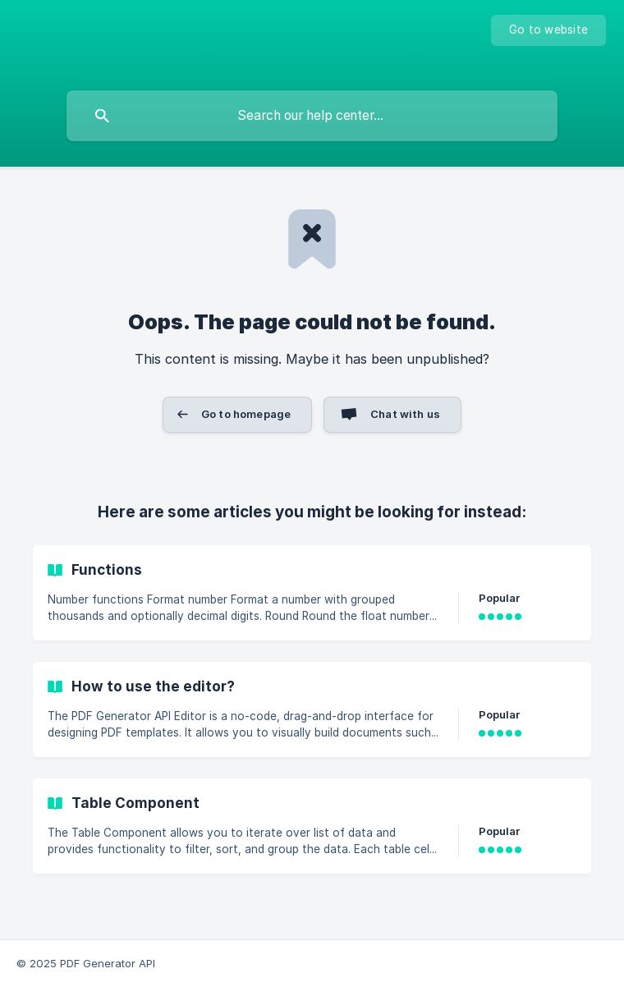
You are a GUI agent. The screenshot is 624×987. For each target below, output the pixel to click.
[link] (312, 592)
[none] (548, 30)
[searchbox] (312, 115)
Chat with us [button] (405, 413)
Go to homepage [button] (246, 413)
